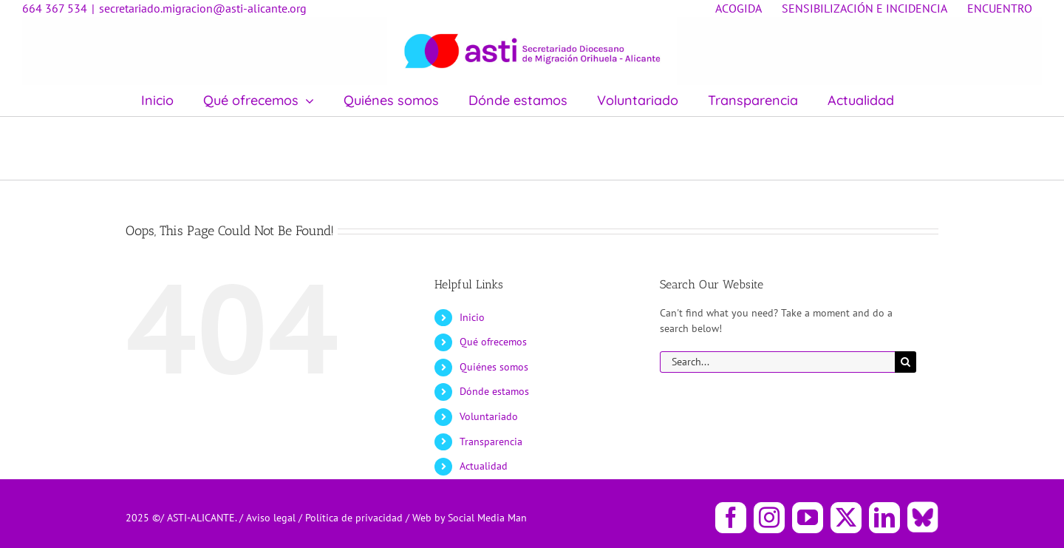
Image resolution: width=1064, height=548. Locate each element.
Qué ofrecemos (493, 341)
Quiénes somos (494, 366)
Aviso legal (272, 517)
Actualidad (484, 466)
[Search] (905, 362)
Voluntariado (489, 416)
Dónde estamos (494, 391)
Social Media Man (487, 517)
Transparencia (491, 441)
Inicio (472, 317)
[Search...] (777, 362)
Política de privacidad (355, 517)
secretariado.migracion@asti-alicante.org (203, 8)
